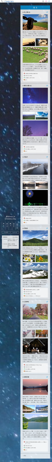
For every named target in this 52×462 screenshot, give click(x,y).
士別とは (17, 226)
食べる (7, 225)
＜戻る (24, 455)
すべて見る (15, 237)
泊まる (13, 225)
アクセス (6, 232)
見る (3, 225)
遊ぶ (10, 225)
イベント (14, 232)
